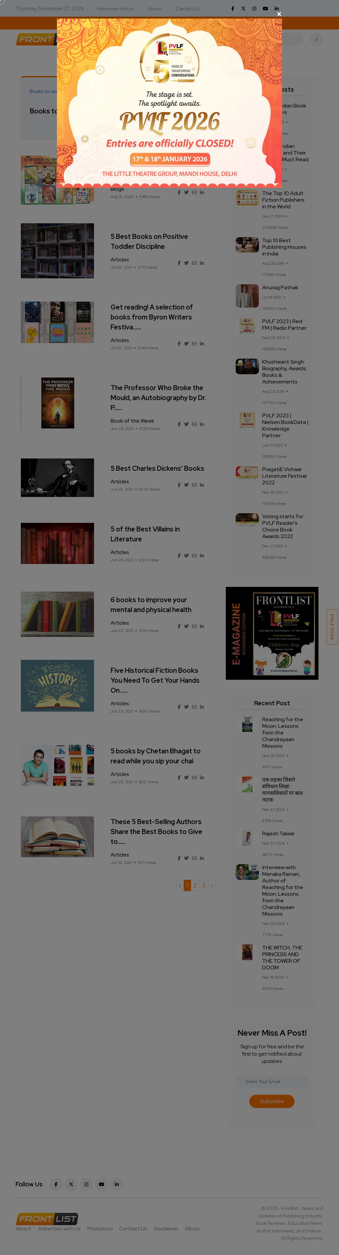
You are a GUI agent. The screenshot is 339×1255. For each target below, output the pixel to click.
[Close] (169, 14)
